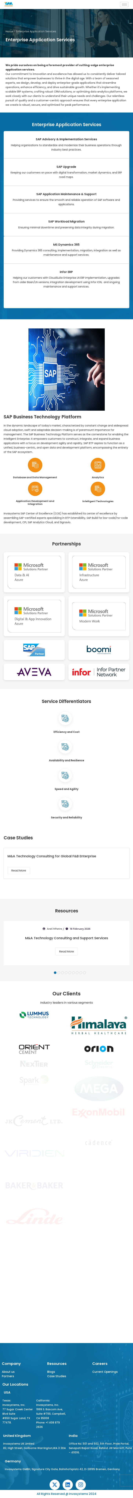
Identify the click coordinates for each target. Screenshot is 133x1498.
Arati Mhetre (54, 928)
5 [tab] (69, 972)
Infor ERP (66, 272)
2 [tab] (58, 972)
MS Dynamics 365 (66, 245)
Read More (18, 870)
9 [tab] (84, 972)
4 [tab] (66, 972)
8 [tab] (80, 972)
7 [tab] (77, 972)
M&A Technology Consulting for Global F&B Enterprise (52, 856)
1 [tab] (55, 972)
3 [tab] (62, 972)
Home (9, 31)
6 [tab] (73, 972)
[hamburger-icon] (124, 4)
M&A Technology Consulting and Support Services (66, 938)
